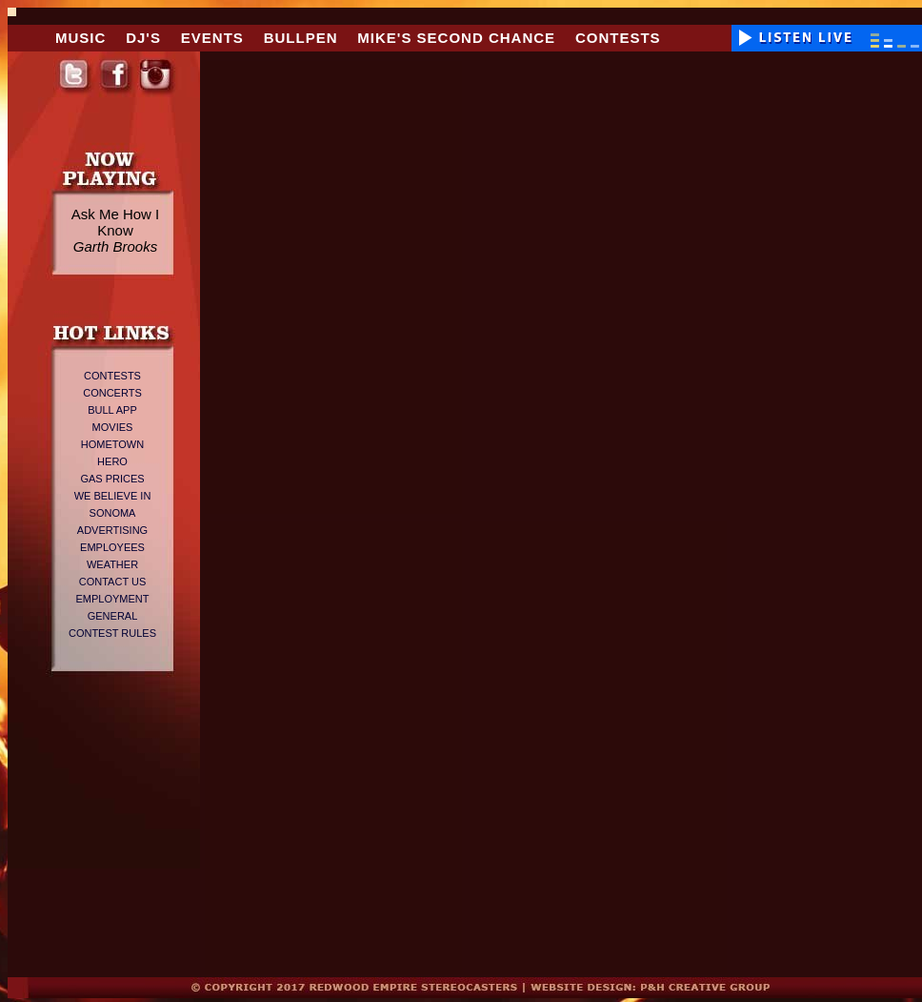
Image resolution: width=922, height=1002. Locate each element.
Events (212, 38)
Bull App (112, 410)
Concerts (112, 393)
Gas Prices (112, 478)
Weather (112, 564)
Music (80, 38)
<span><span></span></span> (823, 456)
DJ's (143, 38)
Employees (112, 547)
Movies (112, 427)
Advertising (112, 530)
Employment (112, 598)
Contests (618, 38)
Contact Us (113, 581)
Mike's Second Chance (456, 38)
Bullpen (301, 38)
